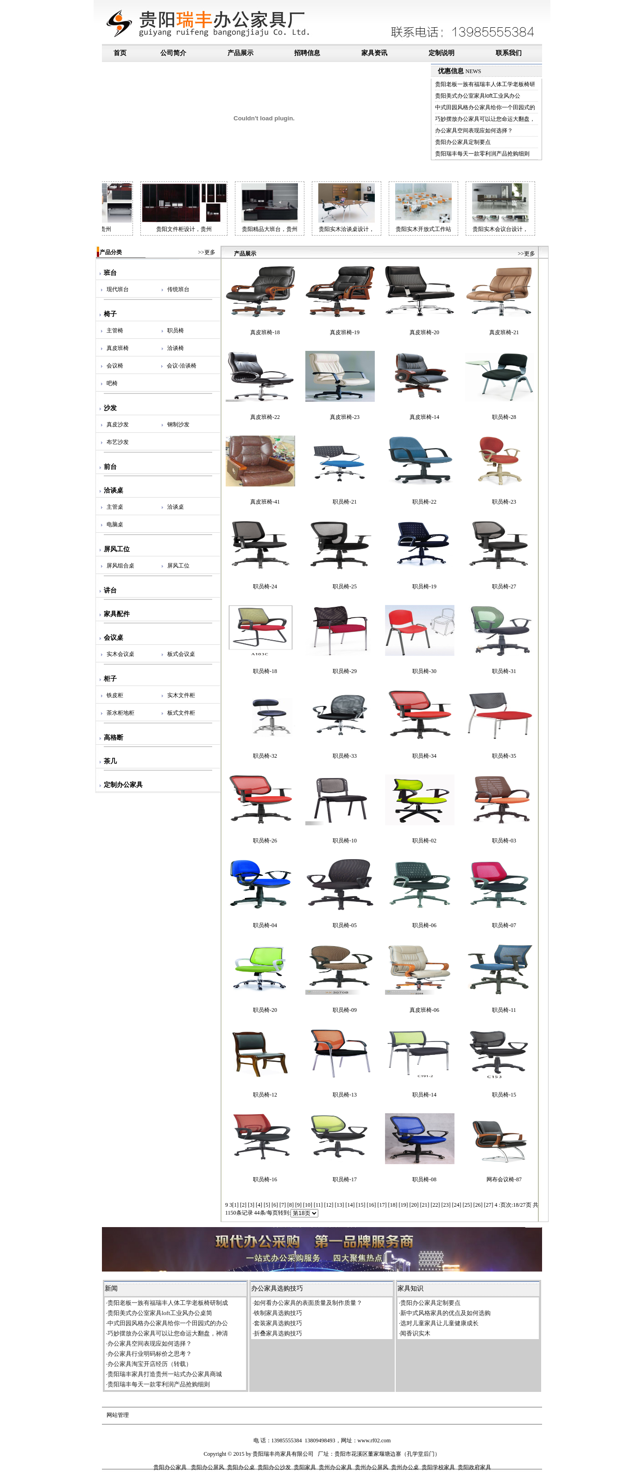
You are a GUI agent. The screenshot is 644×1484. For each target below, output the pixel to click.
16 (371, 1205)
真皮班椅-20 (424, 332)
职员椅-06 (424, 925)
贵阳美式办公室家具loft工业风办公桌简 (159, 1312)
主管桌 (115, 507)
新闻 (111, 1288)
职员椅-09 (345, 1010)
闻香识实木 (415, 1333)
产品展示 (240, 53)
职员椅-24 (265, 586)
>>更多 (206, 252)
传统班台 (178, 289)
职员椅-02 (424, 840)
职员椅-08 (424, 1179)
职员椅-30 (424, 671)
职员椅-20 (265, 1010)
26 (478, 1205)
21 (425, 1205)
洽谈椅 (175, 348)
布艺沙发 (118, 442)
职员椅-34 (424, 756)
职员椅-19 (424, 586)
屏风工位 (178, 565)
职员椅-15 (504, 1094)
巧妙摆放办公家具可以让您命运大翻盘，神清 (167, 1333)
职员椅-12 (265, 1094)
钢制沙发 (178, 424)
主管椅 (115, 330)
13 (339, 1205)
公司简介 (173, 53)
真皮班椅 (118, 348)
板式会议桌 (181, 654)
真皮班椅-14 (424, 417)
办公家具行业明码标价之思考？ (149, 1353)
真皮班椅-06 (424, 1010)
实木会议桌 (120, 654)
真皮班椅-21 (504, 332)
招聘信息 (307, 53)
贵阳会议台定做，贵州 (106, 229)
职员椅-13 (345, 1094)
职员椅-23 (504, 502)
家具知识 (410, 1288)
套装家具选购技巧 (278, 1323)
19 (403, 1205)
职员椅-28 (504, 417)
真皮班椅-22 (265, 417)
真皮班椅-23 (345, 417)
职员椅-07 (504, 925)
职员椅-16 (265, 1179)
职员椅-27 (504, 586)
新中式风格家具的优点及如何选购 (445, 1312)
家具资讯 (374, 53)
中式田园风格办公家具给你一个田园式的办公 (167, 1323)
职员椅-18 (265, 671)
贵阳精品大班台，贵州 (292, 229)
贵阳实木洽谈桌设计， (369, 229)
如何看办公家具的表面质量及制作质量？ (308, 1302)
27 (489, 1205)
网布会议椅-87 (504, 1179)
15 (361, 1205)
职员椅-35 (504, 756)
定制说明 (442, 53)
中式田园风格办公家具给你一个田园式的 (485, 107)
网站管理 (118, 1415)
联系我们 (509, 53)
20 (414, 1205)
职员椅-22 (424, 502)
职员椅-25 (345, 586)
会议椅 (115, 365)
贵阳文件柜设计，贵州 (206, 229)
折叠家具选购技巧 (278, 1333)
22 (435, 1205)
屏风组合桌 (120, 565)
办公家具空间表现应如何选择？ (474, 130)
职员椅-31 (504, 671)
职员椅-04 (265, 925)
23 (446, 1205)
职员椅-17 (345, 1179)
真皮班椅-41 (265, 502)
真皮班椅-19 (345, 332)
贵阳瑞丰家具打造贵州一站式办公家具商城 (164, 1374)
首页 (121, 53)
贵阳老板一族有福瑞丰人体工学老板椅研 (485, 84)
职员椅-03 (504, 840)
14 (350, 1205)
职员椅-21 (345, 502)
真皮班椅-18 (265, 332)
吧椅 (112, 383)
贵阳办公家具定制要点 (463, 142)
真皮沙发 (118, 424)
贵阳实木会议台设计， (523, 229)
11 (318, 1205)
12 (329, 1205)
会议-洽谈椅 (181, 365)
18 (393, 1205)
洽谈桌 (175, 507)
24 (457, 1205)
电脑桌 (115, 524)
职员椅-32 (265, 756)
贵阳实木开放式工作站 (446, 229)
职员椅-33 (345, 756)
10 (307, 1205)
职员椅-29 (345, 671)
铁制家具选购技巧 (278, 1312)
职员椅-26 (265, 840)
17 (382, 1205)
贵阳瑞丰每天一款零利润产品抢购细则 (482, 153)
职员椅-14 (424, 1094)
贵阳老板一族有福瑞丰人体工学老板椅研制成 (167, 1302)
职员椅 (175, 330)
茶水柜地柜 (120, 713)
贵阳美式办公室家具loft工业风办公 (477, 96)
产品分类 (108, 252)
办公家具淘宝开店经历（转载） (149, 1363)
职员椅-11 (504, 1010)
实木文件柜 (181, 695)
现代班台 (118, 289)
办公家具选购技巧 (277, 1288)
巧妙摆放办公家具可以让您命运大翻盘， (485, 119)
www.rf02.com (374, 1440)
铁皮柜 (115, 695)
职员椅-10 (345, 840)
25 (467, 1205)
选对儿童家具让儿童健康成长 (439, 1323)
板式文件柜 (181, 713)
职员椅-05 (345, 925)
